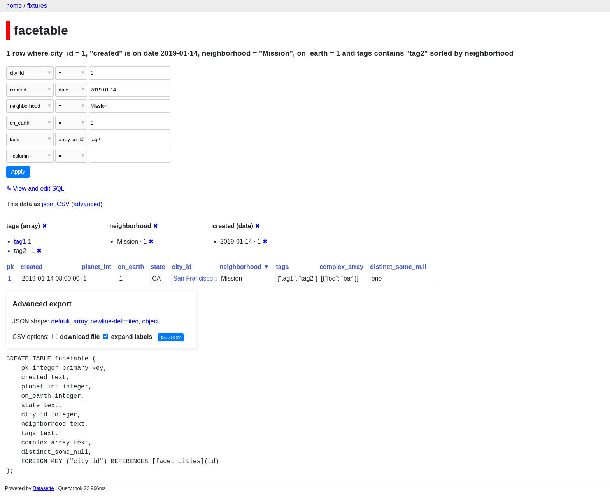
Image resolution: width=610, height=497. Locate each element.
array (80, 321)
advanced (87, 204)
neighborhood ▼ (245, 266)
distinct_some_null (398, 266)
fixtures (37, 5)
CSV (63, 204)
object (150, 321)
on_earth (131, 266)
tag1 (20, 241)
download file (76, 337)
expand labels (127, 337)
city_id (182, 266)
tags (282, 266)
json (47, 204)
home (14, 5)
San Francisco (193, 278)
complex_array (341, 266)
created (32, 266)
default (60, 321)
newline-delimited (115, 321)
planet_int (96, 266)
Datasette (43, 488)
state (158, 266)
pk (10, 266)
